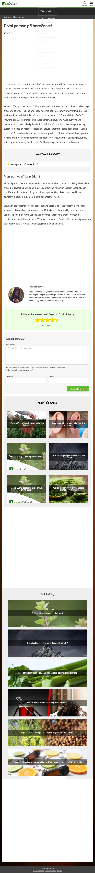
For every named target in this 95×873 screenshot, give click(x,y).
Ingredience (45, 63)
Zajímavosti (45, 11)
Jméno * (9, 377)
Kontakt (59, 871)
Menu (91, 3)
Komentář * (10, 344)
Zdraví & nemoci (47, 19)
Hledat (84, 4)
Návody (43, 41)
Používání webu (50, 871)
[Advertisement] (47, 250)
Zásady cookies (38, 871)
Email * (51, 377)
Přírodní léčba (46, 26)
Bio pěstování (46, 48)
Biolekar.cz (7, 17)
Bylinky (43, 33)
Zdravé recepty (46, 56)
